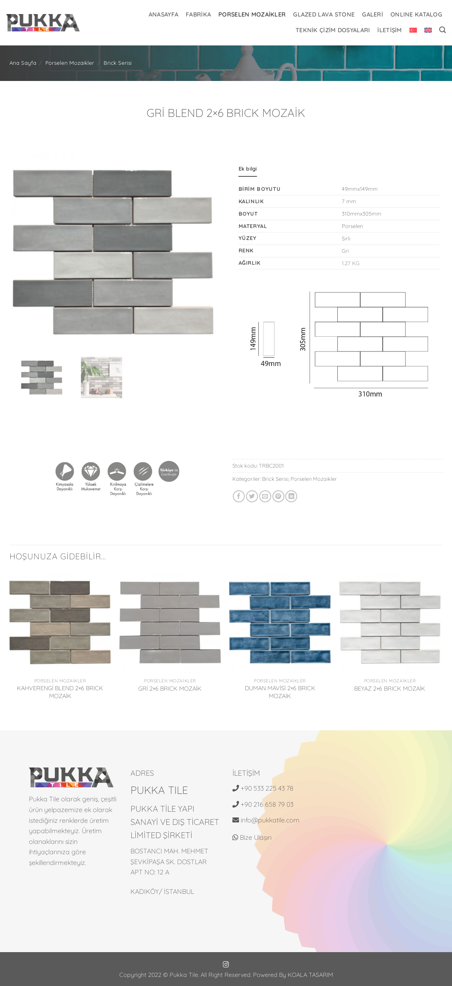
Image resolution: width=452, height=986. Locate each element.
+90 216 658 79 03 (267, 804)
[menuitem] (413, 30)
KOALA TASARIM (310, 975)
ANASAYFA (163, 14)
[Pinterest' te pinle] (278, 496)
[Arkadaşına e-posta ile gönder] (265, 496)
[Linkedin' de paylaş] (291, 496)
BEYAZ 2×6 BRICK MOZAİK (389, 688)
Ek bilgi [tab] (248, 168)
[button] (442, 30)
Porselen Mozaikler (252, 14)
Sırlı (346, 238)
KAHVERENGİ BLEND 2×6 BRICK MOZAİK (60, 692)
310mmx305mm (361, 213)
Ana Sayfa (22, 62)
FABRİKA (198, 14)
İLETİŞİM (389, 30)
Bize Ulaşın (252, 837)
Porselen (352, 226)
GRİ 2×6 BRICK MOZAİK (169, 688)
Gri (345, 250)
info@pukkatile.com (270, 820)
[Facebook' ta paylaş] (239, 496)
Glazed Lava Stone (324, 14)
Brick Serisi (118, 62)
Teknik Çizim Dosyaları (333, 30)
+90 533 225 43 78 (267, 788)
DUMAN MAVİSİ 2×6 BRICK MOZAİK (280, 692)
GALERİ (372, 14)
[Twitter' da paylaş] (252, 496)
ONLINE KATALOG (416, 14)
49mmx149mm (360, 188)
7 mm (349, 201)
